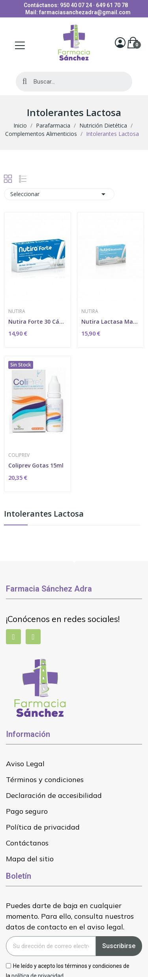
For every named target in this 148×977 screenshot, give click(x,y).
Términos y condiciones (45, 779)
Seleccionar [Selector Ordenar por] (59, 194)
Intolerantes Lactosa (44, 514)
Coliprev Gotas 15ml (36, 465)
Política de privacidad (43, 827)
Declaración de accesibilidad (54, 795)
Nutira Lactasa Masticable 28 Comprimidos (110, 321)
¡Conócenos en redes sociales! (63, 619)
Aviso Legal (25, 763)
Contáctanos (27, 842)
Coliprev (19, 455)
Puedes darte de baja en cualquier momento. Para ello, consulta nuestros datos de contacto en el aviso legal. (70, 916)
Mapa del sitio (30, 858)
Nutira (16, 311)
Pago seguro (27, 811)
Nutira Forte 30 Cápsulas (37, 321)
